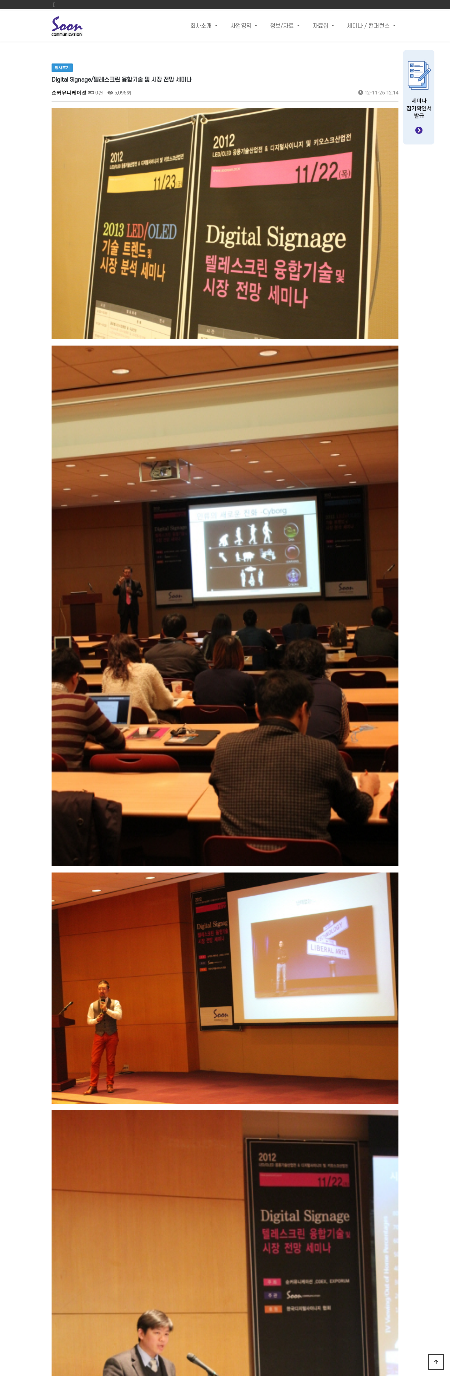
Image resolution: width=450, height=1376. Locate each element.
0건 (95, 93)
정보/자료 (282, 26)
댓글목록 (64, 1172)
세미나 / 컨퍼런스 (369, 26)
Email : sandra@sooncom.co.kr (298, 1305)
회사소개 (201, 26)
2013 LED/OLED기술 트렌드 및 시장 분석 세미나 (134, 1128)
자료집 (321, 26)
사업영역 (241, 26)
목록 (388, 1107)
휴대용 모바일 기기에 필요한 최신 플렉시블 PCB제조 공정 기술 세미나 (159, 1143)
